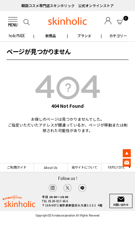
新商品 (50, 35)
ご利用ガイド (16, 167)
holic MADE (17, 35)
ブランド (84, 35)
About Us (50, 167)
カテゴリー (118, 35)
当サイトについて (84, 167)
